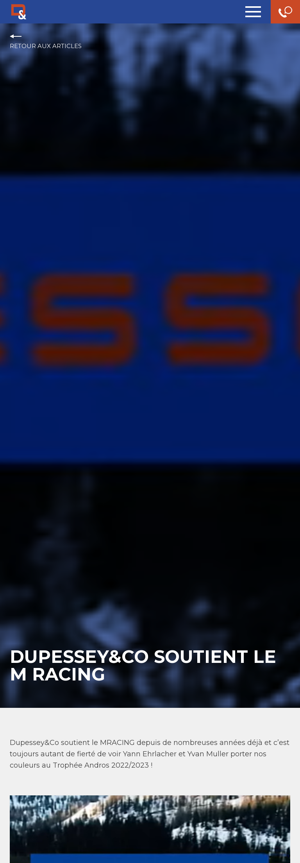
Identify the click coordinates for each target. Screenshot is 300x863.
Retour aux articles (46, 46)
